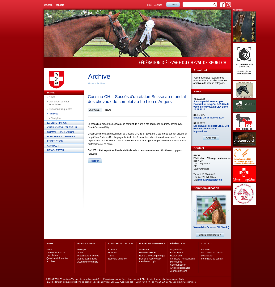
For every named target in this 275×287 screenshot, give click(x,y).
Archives (101, 83)
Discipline (56, 118)
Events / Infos (57, 122)
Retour (95, 160)
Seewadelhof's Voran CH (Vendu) (211, 227)
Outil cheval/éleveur (62, 127)
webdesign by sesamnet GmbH (170, 279)
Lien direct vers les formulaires (59, 103)
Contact (158, 5)
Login (172, 4)
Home (149, 5)
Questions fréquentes (60, 109)
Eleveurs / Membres (61, 136)
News (52, 97)
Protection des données (114, 279)
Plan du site (147, 279)
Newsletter (55, 150)
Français (59, 5)
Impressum (134, 279)
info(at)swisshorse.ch (210, 179)
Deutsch (48, 5)
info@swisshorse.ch (186, 282)
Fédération (55, 141)
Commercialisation (60, 132)
